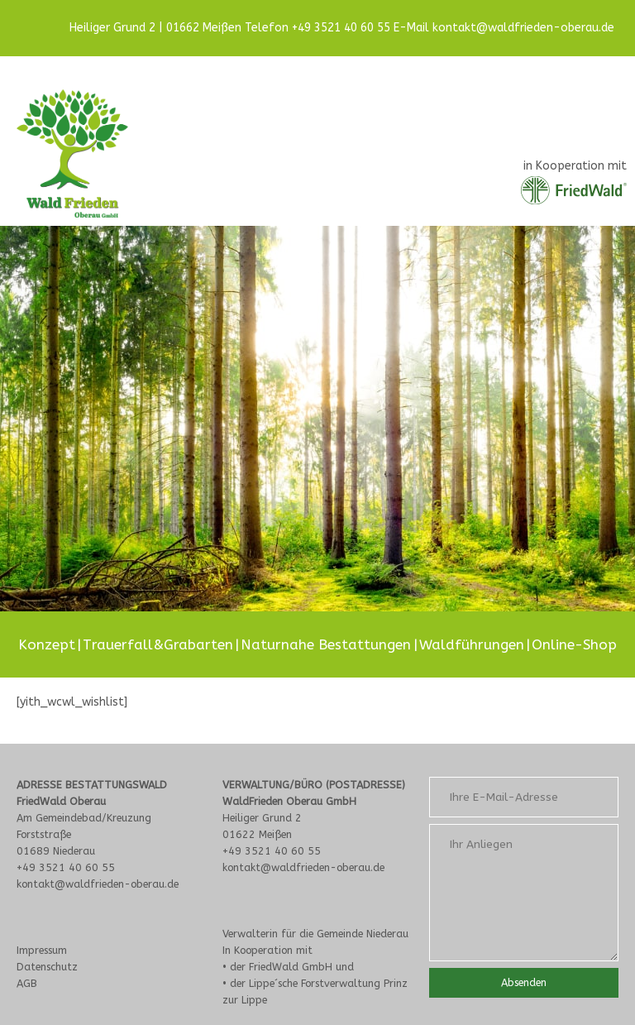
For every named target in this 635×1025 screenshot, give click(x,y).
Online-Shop (574, 644)
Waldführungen (471, 644)
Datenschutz (47, 966)
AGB (27, 983)
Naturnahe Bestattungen (326, 644)
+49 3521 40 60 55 (341, 28)
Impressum (42, 950)
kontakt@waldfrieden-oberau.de (523, 28)
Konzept (46, 644)
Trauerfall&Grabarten (158, 644)
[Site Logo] (72, 153)
